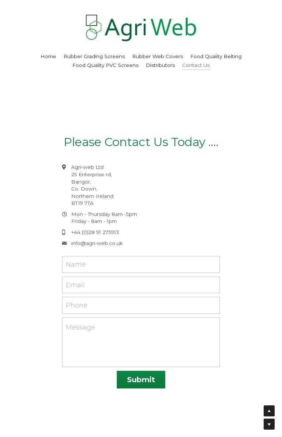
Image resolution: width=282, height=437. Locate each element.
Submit (141, 379)
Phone (76, 305)
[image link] (141, 27)
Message (80, 327)
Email (75, 285)
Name (76, 264)
